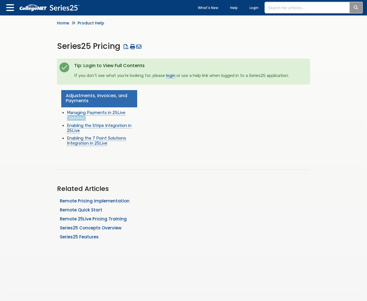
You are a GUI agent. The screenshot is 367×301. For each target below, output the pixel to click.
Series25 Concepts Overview (90, 228)
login (170, 75)
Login (254, 7)
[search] (307, 7)
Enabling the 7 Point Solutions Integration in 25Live (96, 141)
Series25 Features (79, 237)
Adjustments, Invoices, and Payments (96, 98)
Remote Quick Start (81, 210)
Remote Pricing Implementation (95, 201)
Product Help (91, 23)
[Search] (356, 7)
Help (234, 7)
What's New (208, 7)
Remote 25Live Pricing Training (93, 219)
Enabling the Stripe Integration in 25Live (99, 128)
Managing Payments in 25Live (96, 115)
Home (63, 23)
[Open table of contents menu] (11, 7)
